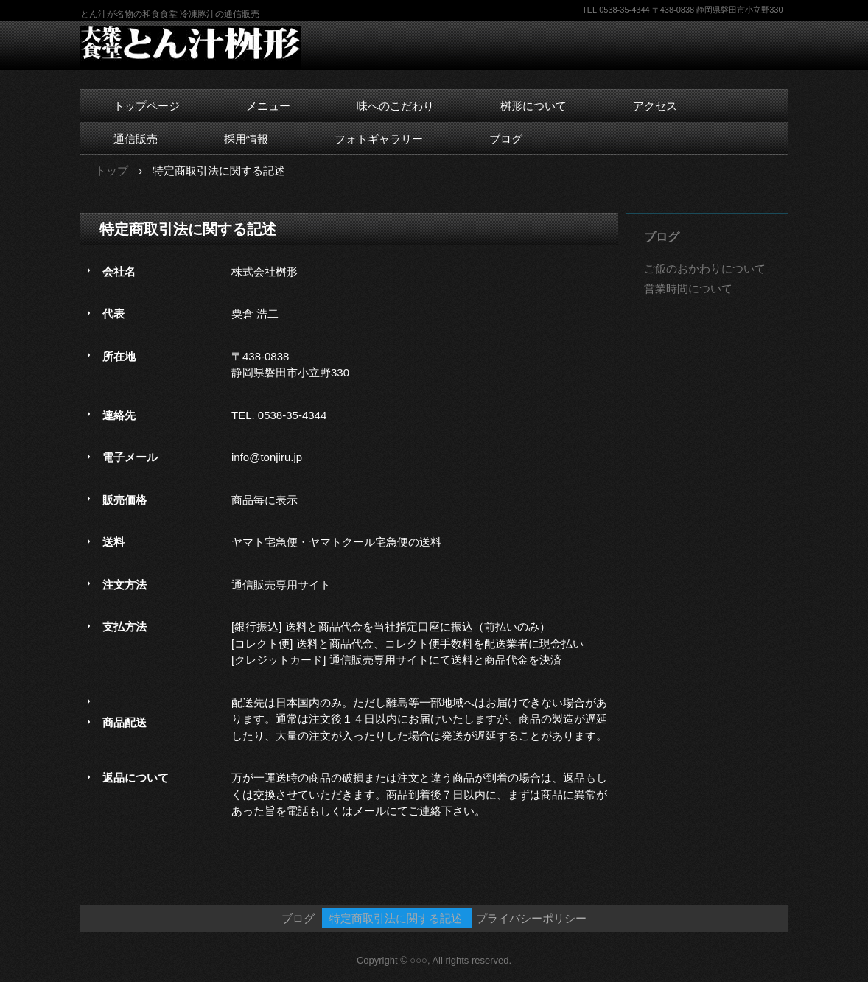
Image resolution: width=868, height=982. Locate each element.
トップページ (146, 105)
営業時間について (688, 288)
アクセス (655, 105)
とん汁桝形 (197, 48)
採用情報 (246, 139)
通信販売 (135, 139)
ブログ (505, 139)
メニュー (268, 105)
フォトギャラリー (379, 139)
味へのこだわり (395, 105)
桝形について (533, 105)
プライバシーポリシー (531, 918)
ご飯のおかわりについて (705, 268)
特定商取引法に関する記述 (395, 918)
